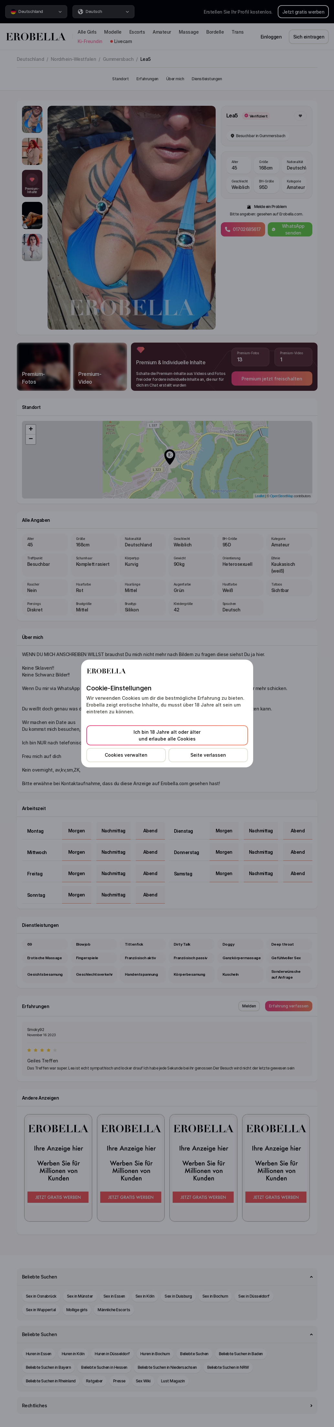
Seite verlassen (208, 755)
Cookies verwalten (126, 755)
